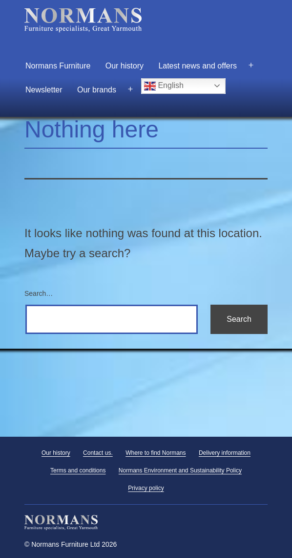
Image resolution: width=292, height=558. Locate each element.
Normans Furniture (57, 66)
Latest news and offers (197, 66)
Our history (124, 66)
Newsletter (44, 90)
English (164, 86)
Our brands (96, 90)
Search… (38, 293)
